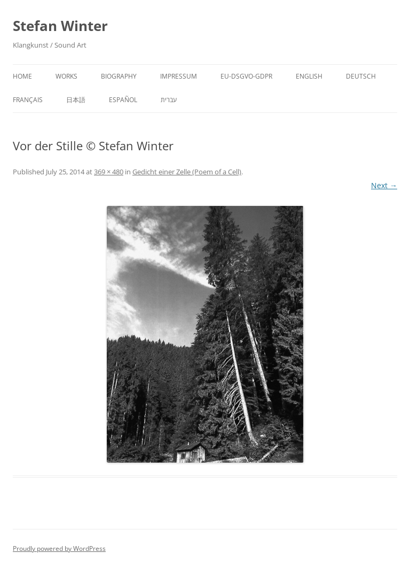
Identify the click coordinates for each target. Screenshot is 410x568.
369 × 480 (108, 171)
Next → (384, 185)
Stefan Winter (60, 25)
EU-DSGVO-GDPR (246, 76)
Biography (119, 76)
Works (66, 76)
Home (22, 76)
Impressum (178, 76)
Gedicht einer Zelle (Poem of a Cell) (186, 171)
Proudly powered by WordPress (59, 548)
